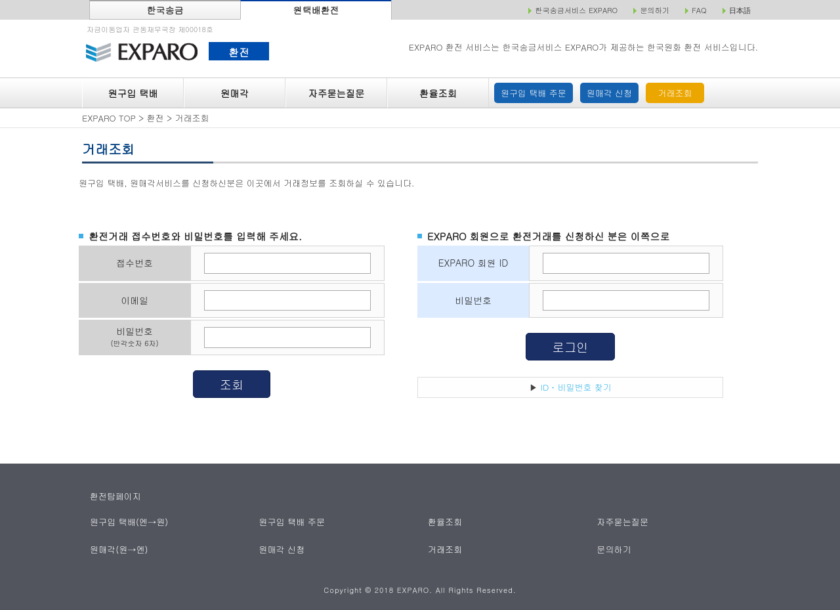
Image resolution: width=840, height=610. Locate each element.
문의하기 (614, 549)
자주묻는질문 (336, 93)
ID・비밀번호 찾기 (576, 387)
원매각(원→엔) (119, 549)
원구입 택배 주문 (533, 93)
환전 (238, 52)
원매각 (234, 93)
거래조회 (675, 93)
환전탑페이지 (115, 496)
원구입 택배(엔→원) (129, 521)
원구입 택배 (133, 93)
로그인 (571, 346)
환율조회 (438, 93)
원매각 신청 (609, 93)
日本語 (740, 10)
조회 (231, 384)
